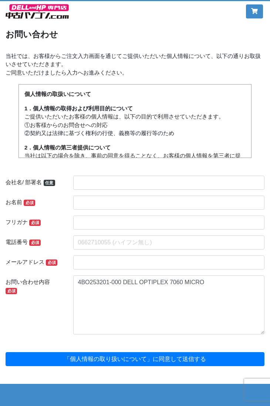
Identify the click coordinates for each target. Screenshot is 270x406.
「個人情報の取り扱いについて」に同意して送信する (135, 359)
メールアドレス (31, 262)
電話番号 (23, 242)
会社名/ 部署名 (30, 182)
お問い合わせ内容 (28, 286)
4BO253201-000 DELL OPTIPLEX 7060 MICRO (169, 304)
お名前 (20, 202)
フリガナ (23, 222)
